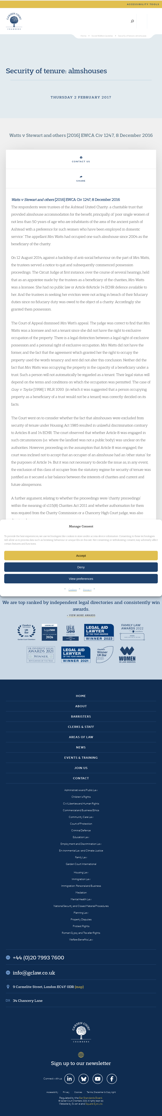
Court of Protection (81, 823)
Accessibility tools (143, 4)
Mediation (81, 892)
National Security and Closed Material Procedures (81, 906)
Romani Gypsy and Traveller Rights (81, 932)
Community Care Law (81, 817)
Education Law (81, 837)
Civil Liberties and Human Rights (81, 803)
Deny (81, 567)
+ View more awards (81, 615)
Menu (152, 21)
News (81, 747)
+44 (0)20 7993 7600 (142, 21)
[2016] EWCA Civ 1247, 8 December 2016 (65, 199)
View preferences (81, 578)
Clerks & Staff (81, 727)
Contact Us (81, 159)
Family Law (81, 857)
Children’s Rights (81, 796)
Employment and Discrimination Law (81, 843)
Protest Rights (81, 926)
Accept (81, 555)
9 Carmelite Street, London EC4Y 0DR (48, 987)
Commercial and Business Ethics (81, 810)
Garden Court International (81, 864)
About (81, 706)
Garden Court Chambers (14, 21)
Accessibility (52, 1092)
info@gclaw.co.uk (34, 972)
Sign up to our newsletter (81, 1063)
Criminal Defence (81, 830)
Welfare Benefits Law (81, 939)
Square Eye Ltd (93, 1103)
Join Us (81, 768)
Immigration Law (81, 879)
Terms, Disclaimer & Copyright (101, 1092)
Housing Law (81, 872)
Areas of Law (81, 737)
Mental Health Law (81, 899)
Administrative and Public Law (81, 790)
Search (132, 21)
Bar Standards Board (90, 1097)
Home (81, 696)
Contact (81, 778)
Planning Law (81, 912)
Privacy (87, 589)
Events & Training (81, 758)
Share (81, 179)
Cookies (73, 589)
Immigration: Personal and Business (81, 885)
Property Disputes (81, 919)
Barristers (81, 716)
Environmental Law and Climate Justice (81, 850)
